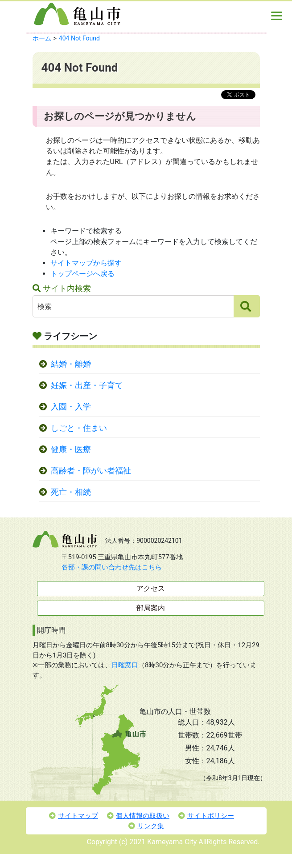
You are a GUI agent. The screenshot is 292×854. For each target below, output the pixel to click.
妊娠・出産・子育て (87, 385)
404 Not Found (79, 38)
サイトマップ (73, 816)
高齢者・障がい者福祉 (91, 470)
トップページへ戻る (82, 273)
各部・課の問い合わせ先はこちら (112, 567)
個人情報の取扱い (138, 816)
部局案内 (150, 608)
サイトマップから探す (86, 263)
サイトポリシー (206, 816)
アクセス (150, 588)
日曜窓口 (124, 665)
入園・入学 (71, 406)
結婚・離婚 (71, 364)
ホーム (42, 38)
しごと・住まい (79, 428)
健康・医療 (71, 449)
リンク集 (146, 826)
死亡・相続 (71, 492)
